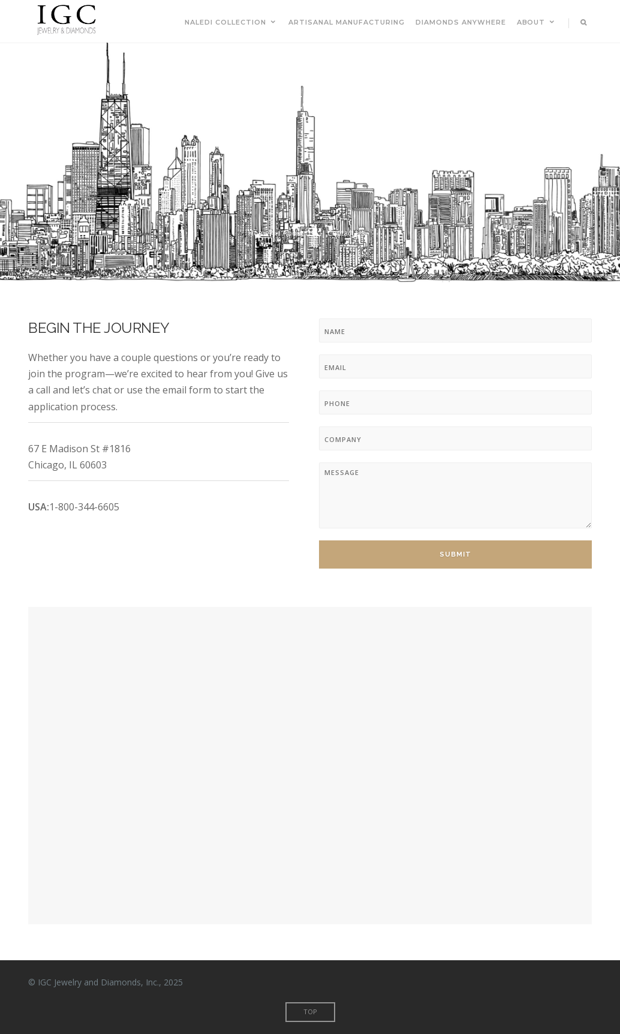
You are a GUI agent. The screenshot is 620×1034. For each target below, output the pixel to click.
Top (310, 1011)
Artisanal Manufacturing (346, 22)
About (537, 22)
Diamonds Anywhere (461, 22)
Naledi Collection (231, 22)
